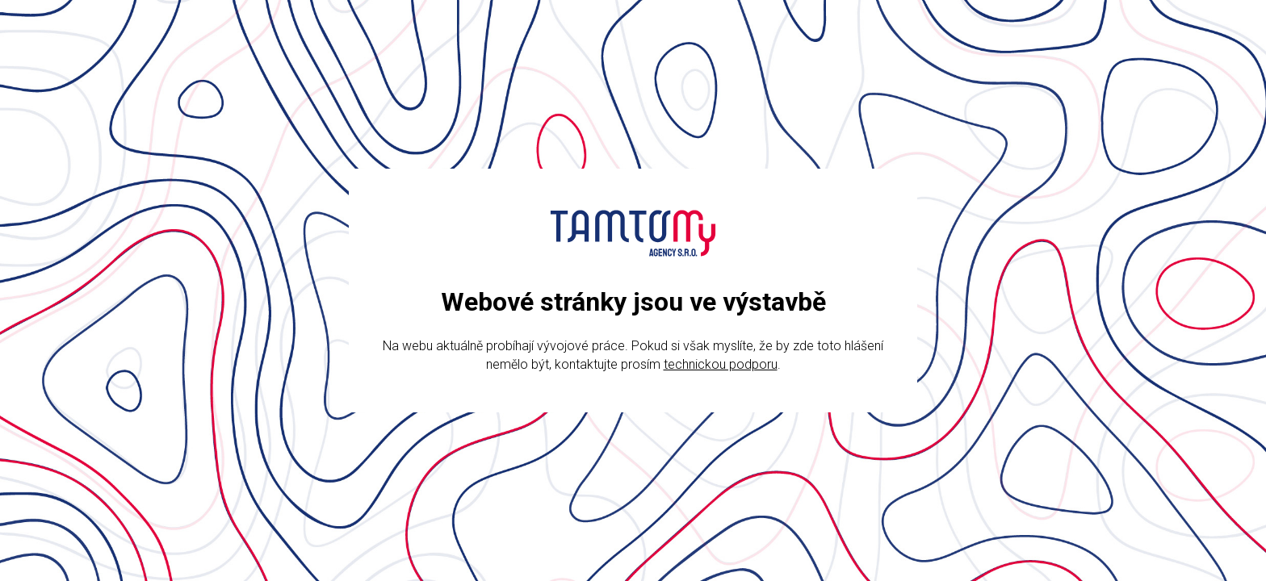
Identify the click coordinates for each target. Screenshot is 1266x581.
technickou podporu (721, 364)
